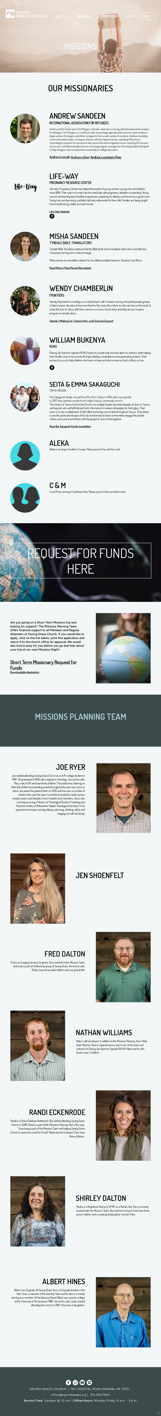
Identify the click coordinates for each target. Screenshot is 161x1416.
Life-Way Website (59, 211)
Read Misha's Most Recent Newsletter (70, 268)
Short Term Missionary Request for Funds (43, 665)
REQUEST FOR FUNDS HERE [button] (80, 560)
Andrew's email (59, 157)
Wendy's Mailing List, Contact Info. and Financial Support (81, 321)
